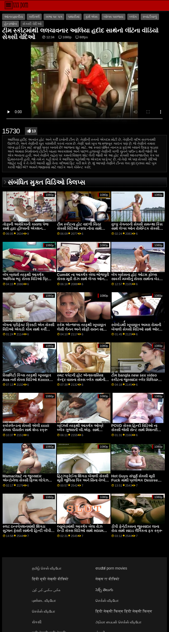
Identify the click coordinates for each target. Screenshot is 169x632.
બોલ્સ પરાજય (113, 17)
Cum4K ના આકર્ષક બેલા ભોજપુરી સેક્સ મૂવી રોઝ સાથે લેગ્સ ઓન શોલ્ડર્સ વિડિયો (83, 279)
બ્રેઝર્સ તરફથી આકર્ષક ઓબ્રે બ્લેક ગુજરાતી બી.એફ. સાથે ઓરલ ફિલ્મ (80, 430)
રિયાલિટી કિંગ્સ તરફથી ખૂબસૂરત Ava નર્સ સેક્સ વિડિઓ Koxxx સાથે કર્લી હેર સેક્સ (27, 379)
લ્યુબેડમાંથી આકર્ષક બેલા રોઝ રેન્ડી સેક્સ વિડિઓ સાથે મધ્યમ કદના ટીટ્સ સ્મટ (80, 530)
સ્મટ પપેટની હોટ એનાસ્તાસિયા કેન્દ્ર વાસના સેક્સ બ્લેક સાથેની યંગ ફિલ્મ (81, 379)
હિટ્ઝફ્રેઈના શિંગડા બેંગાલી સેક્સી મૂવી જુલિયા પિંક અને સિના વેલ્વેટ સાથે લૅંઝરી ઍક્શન (82, 480)
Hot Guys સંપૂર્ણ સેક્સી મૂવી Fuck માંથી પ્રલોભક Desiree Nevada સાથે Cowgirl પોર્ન (134, 480)
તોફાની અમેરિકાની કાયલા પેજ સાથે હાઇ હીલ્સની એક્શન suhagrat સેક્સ (25, 228)
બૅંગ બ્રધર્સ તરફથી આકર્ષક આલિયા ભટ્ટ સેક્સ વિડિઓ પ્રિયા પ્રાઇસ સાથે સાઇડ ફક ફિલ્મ (27, 279)
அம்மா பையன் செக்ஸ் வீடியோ (118, 622)
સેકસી (36, 622)
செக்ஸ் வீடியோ (107, 600)
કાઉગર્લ (34, 17)
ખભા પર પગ (54, 17)
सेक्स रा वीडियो (107, 579)
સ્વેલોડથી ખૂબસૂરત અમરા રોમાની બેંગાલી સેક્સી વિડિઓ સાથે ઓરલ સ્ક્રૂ (136, 329)
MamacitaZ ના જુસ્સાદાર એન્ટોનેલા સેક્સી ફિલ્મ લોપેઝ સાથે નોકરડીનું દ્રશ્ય (25, 480)
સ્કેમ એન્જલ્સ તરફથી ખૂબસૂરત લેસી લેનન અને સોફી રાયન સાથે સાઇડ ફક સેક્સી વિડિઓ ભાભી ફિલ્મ (81, 331)
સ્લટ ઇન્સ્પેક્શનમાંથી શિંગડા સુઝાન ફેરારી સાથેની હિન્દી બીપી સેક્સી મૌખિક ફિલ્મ (27, 530)
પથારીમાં (74, 17)
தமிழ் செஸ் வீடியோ (46, 568)
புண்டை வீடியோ (44, 600)
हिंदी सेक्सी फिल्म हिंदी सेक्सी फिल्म (124, 611)
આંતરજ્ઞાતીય (13, 17)
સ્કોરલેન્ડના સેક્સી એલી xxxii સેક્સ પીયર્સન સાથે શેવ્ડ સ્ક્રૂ (26, 428)
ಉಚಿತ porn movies (111, 568)
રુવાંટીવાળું (150, 17)
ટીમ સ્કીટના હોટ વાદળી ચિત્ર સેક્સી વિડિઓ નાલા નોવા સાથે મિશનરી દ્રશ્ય (79, 228)
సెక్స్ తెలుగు (104, 590)
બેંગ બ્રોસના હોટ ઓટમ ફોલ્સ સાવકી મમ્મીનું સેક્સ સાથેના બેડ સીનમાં (135, 279)
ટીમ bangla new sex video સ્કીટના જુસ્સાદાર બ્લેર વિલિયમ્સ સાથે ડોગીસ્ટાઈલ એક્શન (136, 379)
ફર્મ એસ (92, 17)
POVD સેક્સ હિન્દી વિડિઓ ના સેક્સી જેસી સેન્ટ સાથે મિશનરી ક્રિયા (134, 430)
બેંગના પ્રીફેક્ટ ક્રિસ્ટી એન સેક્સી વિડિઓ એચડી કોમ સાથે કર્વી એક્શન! (28, 329)
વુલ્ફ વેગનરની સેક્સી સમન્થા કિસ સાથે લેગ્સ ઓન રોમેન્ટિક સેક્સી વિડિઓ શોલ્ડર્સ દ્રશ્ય (136, 228)
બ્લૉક (133, 17)
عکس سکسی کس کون (46, 590)
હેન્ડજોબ (10, 24)
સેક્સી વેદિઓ (32, 24)
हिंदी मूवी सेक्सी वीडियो (50, 579)
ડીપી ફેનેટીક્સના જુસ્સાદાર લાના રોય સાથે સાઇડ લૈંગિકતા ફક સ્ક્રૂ (136, 528)
